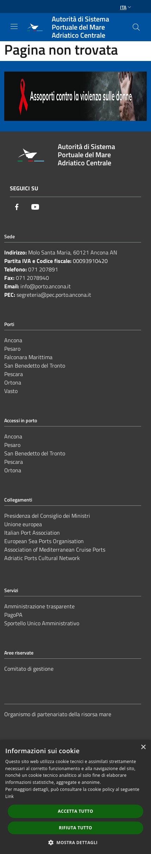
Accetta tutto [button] (75, 811)
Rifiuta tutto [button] (75, 828)
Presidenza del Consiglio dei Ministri (47, 515)
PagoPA (13, 614)
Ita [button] (126, 7)
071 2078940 (32, 278)
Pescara (13, 374)
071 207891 (43, 269)
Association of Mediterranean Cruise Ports (54, 549)
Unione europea (23, 524)
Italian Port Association (32, 532)
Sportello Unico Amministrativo (41, 623)
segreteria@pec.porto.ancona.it (54, 294)
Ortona (12, 382)
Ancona (13, 340)
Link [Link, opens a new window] (9, 796)
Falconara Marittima (28, 357)
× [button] (143, 747)
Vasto (11, 391)
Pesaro (12, 348)
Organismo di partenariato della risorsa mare (57, 714)
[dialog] (75, 797)
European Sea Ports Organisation (44, 541)
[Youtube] (35, 207)
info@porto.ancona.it (45, 286)
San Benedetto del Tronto (34, 365)
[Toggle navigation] (14, 26)
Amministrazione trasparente (39, 606)
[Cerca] (136, 27)
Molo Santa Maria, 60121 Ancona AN (72, 252)
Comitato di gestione (29, 668)
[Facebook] (17, 207)
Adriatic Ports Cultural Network (42, 558)
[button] (76, 842)
